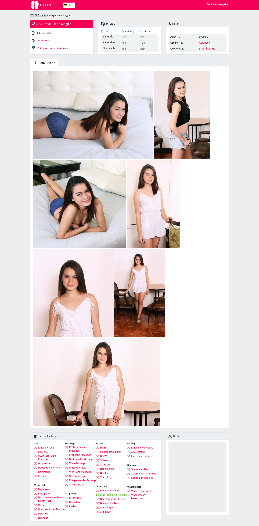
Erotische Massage (80, 454)
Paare (41, 505)
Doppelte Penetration (50, 467)
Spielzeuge (44, 471)
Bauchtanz (75, 502)
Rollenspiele (107, 468)
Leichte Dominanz (110, 451)
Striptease (75, 497)
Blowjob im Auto (109, 503)
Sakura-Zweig (76, 484)
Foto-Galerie (44, 63)
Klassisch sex (46, 447)
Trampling (105, 477)
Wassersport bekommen (138, 496)
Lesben (73, 506)
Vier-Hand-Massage (80, 471)
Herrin (103, 447)
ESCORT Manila (38, 15)
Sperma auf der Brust (143, 473)
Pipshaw (43, 513)
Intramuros (41, 40)
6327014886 (44, 32)
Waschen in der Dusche (51, 509)
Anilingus (105, 511)
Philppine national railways (50, 47)
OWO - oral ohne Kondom (47, 457)
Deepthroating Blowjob (113, 499)
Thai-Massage (77, 463)
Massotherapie (77, 467)
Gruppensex (44, 463)
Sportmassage (77, 476)
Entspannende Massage (82, 480)
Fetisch (42, 476)
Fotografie (44, 493)
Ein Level (43, 451)
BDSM (103, 456)
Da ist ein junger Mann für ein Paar (50, 499)
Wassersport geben (142, 491)
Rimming (43, 517)
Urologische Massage (81, 459)
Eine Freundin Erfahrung (113, 494)
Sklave (104, 460)
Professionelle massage (77, 449)
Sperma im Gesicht (142, 477)
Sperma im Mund (140, 469)
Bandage (105, 473)
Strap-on (105, 464)
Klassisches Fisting (142, 447)
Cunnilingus (106, 507)
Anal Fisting (138, 451)
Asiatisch (204, 42)
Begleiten (43, 489)
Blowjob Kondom (109, 490)
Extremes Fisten (140, 456)
